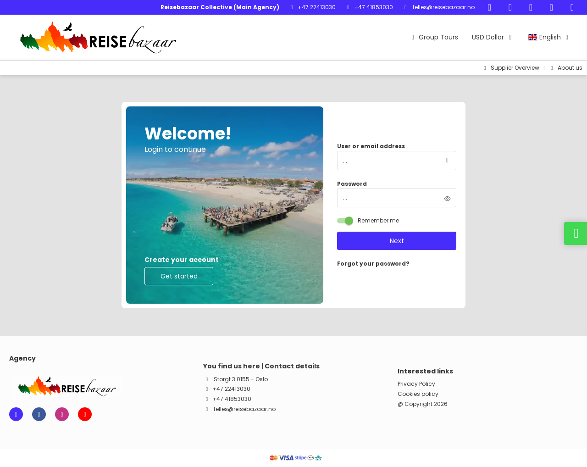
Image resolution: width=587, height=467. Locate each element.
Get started (179, 276)
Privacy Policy (416, 384)
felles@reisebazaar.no (443, 7)
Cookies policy (418, 394)
